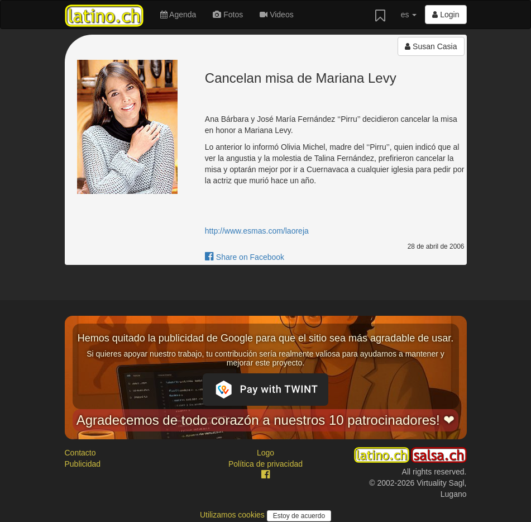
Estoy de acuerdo (299, 516)
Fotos (228, 14)
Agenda (178, 14)
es (409, 14)
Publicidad (83, 463)
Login (445, 14)
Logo (265, 452)
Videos (276, 14)
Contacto (80, 452)
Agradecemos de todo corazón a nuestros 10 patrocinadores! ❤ (265, 420)
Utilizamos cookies (233, 514)
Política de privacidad (265, 463)
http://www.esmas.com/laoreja (257, 230)
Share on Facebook (244, 257)
